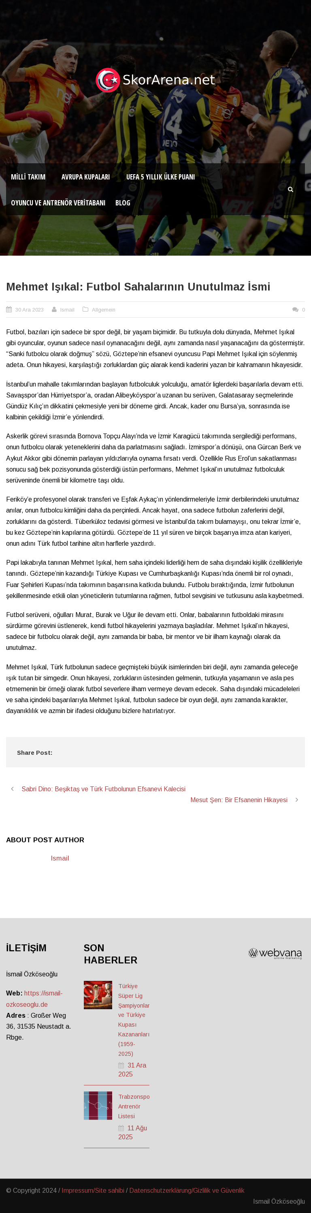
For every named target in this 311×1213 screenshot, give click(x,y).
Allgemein (103, 310)
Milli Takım (28, 177)
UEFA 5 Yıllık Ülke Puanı (160, 177)
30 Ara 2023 (29, 310)
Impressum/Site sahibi (93, 1190)
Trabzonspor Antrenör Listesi (135, 1106)
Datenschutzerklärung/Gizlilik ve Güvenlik (187, 1190)
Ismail (67, 310)
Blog (122, 202)
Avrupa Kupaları (86, 177)
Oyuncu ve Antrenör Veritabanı (58, 202)
